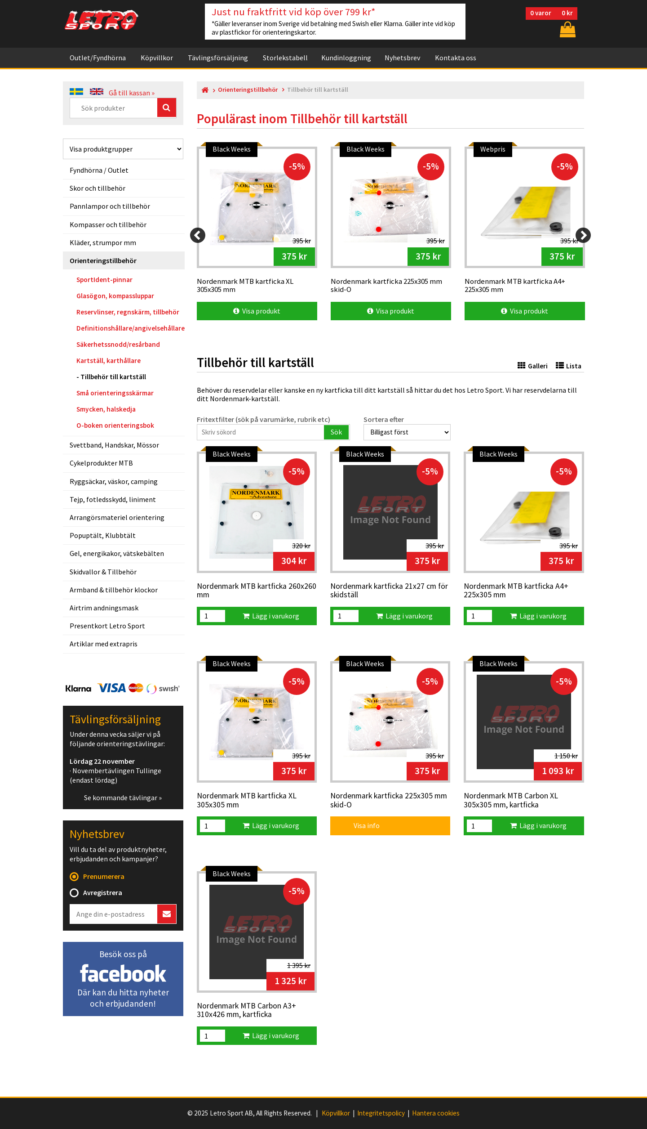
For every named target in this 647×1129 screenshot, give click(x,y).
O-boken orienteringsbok (115, 425)
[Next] (583, 235)
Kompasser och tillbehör (108, 224)
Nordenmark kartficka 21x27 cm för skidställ (389, 591)
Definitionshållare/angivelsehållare (130, 328)
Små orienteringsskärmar (115, 393)
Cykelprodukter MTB (101, 462)
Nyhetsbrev (402, 57)
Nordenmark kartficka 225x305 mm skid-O (388, 800)
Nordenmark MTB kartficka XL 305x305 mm (247, 800)
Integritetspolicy (381, 1113)
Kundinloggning (346, 57)
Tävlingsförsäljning (218, 57)
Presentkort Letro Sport (107, 625)
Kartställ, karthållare (108, 360)
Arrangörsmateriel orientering (117, 517)
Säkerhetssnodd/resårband (118, 344)
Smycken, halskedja (106, 409)
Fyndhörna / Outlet (99, 170)
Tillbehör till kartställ (113, 376)
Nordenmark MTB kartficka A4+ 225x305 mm (516, 591)
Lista (568, 366)
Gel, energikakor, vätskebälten (117, 553)
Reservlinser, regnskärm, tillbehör (127, 312)
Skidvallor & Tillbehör (103, 571)
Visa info (360, 825)
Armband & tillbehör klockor (114, 589)
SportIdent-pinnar (104, 279)
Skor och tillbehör (97, 188)
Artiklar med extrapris (103, 643)
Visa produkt (256, 310)
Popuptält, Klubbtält (103, 535)
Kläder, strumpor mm (103, 242)
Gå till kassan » (132, 92)
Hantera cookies (436, 1113)
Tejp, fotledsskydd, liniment (113, 499)
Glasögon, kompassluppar (115, 295)
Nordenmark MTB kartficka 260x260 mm (256, 591)
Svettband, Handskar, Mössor (114, 444)
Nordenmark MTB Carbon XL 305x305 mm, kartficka (511, 800)
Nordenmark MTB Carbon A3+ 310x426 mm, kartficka (246, 1010)
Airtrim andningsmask (104, 607)
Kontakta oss (455, 57)
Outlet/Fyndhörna (98, 57)
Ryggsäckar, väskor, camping (114, 481)
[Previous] (197, 235)
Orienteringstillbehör (103, 260)
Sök (336, 431)
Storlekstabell (285, 57)
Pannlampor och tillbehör (110, 206)
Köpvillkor (157, 57)
